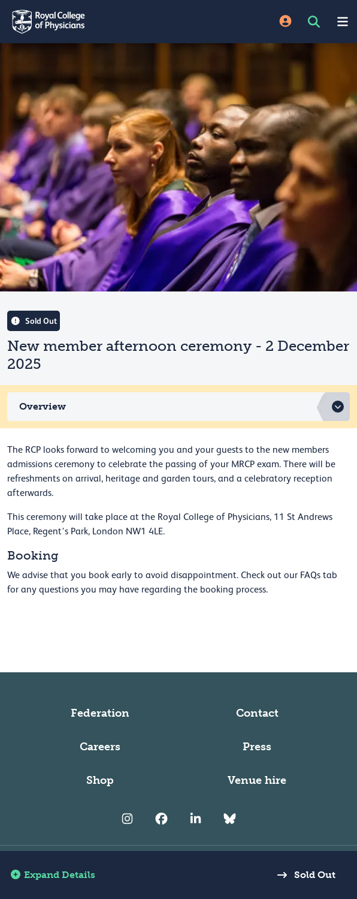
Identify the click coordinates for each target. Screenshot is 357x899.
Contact (257, 713)
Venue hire (257, 780)
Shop (100, 780)
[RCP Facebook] (161, 818)
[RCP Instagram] (127, 818)
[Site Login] (285, 22)
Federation (100, 713)
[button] (178, 406)
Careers (100, 746)
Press (257, 746)
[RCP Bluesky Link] (230, 818)
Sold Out (302, 875)
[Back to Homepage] (89, 22)
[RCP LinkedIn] (196, 818)
